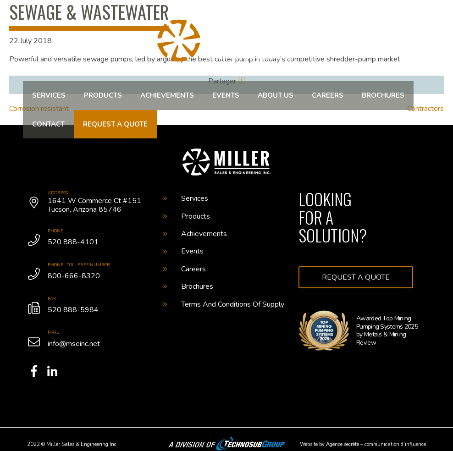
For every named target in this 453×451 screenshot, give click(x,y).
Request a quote (115, 124)
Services (49, 95)
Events (225, 95)
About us (275, 95)
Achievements (167, 95)
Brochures (383, 95)
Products (103, 95)
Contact (48, 124)
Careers (327, 95)
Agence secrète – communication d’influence (376, 444)
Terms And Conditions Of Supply (223, 304)
